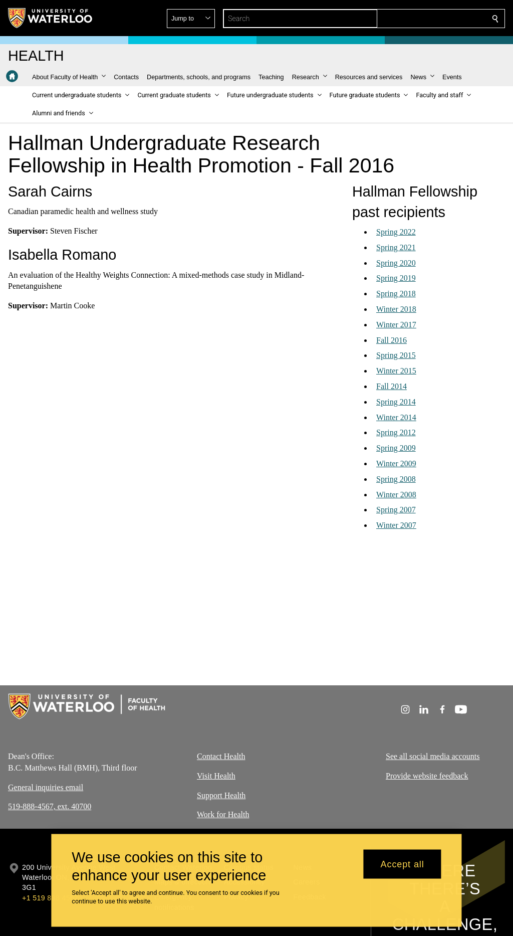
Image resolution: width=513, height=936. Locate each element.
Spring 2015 (396, 355)
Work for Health (223, 814)
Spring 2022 (396, 232)
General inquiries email (45, 787)
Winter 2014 (396, 417)
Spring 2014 (396, 402)
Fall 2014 (391, 386)
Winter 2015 (396, 370)
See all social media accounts (432, 756)
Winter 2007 (396, 525)
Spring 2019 (396, 278)
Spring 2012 (396, 432)
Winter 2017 (396, 324)
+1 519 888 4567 (50, 898)
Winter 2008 (396, 494)
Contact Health (221, 756)
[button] (422, 19)
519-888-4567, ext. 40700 (49, 806)
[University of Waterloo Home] (50, 18)
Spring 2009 (396, 448)
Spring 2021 (396, 247)
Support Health (221, 795)
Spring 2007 (396, 509)
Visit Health (216, 775)
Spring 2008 (396, 479)
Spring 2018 (396, 293)
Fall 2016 (391, 340)
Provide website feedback (427, 775)
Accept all (402, 864)
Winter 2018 (396, 309)
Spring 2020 (396, 263)
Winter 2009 (396, 463)
